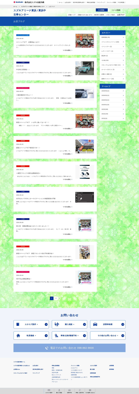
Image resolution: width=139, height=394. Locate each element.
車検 (53, 342)
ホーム (60, 2)
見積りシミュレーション (44, 374)
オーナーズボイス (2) (108, 69)
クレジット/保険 (111, 2)
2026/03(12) (105, 95)
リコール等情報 (89, 374)
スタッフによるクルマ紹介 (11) (111, 65)
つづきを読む (67, 47)
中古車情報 (121, 2)
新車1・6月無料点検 (57, 344)
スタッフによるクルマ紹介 (20, 347)
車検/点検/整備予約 (95, 351)
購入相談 (92, 343)
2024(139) (105, 114)
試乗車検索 (93, 347)
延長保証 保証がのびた (77, 346)
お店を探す (68, 2)
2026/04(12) (105, 91)
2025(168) (105, 109)
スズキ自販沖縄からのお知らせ (21, 339)
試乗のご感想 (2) (107, 74)
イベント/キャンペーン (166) (110, 42)
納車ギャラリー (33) (108, 78)
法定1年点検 (55, 346)
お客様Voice (16, 343)
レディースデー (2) (107, 51)
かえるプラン (74, 342)
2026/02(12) (105, 100)
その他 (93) (105, 60)
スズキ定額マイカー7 (76, 344)
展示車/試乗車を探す (79, 2)
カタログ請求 (93, 339)
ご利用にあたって (34, 366)
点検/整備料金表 (56, 351)
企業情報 (111, 339)
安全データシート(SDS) (19, 366)
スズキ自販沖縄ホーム (19, 336)
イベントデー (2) (107, 46)
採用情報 (111, 343)
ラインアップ (101, 2)
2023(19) (104, 118)
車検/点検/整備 (91, 2)
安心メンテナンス (56, 349)
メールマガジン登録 (67, 374)
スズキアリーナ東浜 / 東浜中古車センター (33, 6)
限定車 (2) (105, 55)
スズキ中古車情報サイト (111, 374)
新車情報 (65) (106, 37)
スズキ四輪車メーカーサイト (22, 374)
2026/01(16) (105, 104)
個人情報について (47, 366)
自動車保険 (74, 349)
